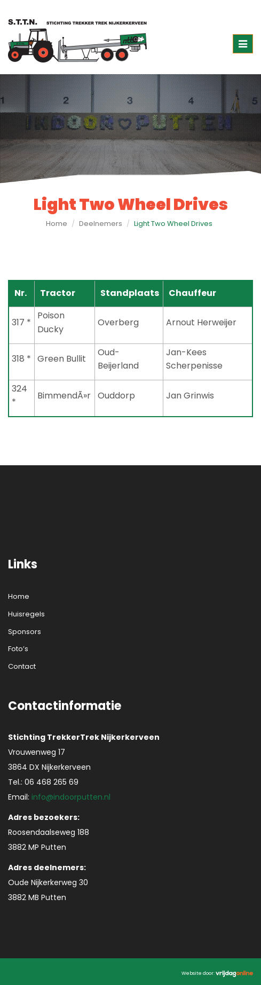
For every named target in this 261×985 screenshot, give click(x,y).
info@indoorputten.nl (70, 797)
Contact (22, 666)
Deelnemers (100, 223)
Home (56, 223)
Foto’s (18, 649)
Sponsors (24, 632)
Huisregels (26, 614)
